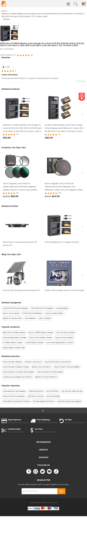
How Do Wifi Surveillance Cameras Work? (21, 290)
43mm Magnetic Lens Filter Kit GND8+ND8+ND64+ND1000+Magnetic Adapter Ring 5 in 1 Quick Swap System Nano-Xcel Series (20, 187)
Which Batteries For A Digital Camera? (62, 242)
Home (4, 11)
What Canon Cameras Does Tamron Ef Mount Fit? (20, 243)
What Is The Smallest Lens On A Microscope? (64, 290)
